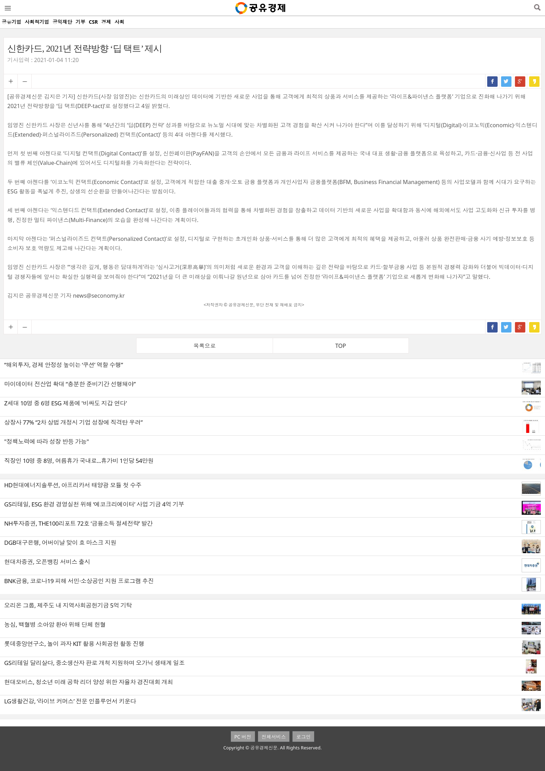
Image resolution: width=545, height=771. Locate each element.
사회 (119, 21)
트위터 (506, 81)
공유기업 (11, 21)
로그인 (303, 736)
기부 (80, 21)
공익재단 (62, 21)
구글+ (520, 81)
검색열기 (537, 8)
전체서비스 (274, 736)
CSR (93, 21)
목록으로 (204, 346)
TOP (340, 346)
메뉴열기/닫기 (7, 8)
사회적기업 (37, 21)
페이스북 (492, 81)
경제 (106, 21)
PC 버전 (242, 736)
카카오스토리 (534, 81)
